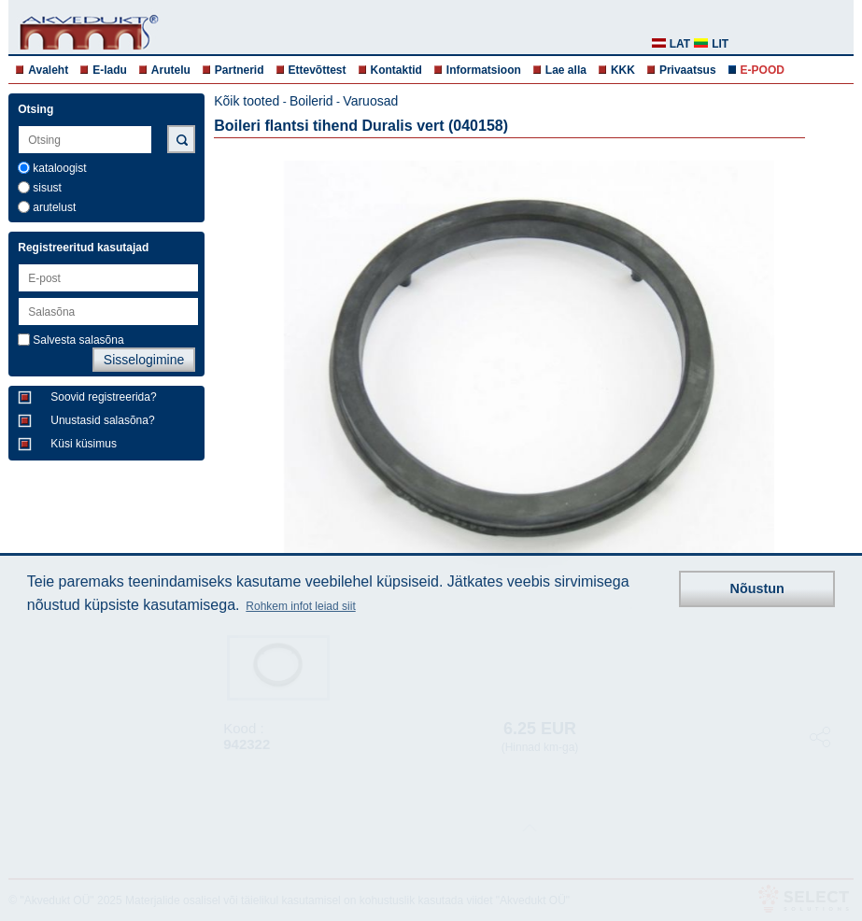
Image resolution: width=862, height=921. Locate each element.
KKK (623, 70)
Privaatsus (687, 70)
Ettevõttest (317, 70)
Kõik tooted (246, 100)
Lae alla (565, 70)
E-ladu (109, 70)
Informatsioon (483, 70)
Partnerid (239, 70)
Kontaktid (396, 70)
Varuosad (370, 100)
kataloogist (59, 168)
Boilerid (311, 100)
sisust (47, 187)
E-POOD (762, 70)
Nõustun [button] (757, 588)
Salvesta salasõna (78, 340)
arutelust (54, 207)
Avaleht (48, 70)
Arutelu (171, 70)
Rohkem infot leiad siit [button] (300, 606)
